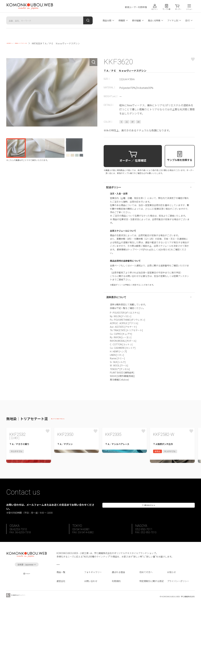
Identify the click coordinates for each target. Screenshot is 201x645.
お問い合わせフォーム (150, 545)
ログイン (155, 9)
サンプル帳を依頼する (179, 160)
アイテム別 (172, 20)
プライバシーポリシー (178, 622)
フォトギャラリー (93, 613)
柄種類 (121, 20)
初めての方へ (146, 613)
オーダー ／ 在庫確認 (133, 160)
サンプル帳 (166, 9)
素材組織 (136, 20)
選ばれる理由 (118, 613)
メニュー (189, 9)
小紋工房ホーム (14, 43)
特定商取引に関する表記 (151, 622)
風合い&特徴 (154, 20)
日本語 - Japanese (25, 605)
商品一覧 (61, 613)
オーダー (178, 9)
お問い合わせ (90, 622)
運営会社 (61, 622)
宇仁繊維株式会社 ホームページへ (27, 638)
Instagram (27, 616)
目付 (187, 20)
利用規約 (116, 622)
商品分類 (107, 20)
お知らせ (171, 613)
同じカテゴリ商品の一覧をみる (66, 419)
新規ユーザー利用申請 (136, 7)
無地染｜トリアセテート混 (40, 43)
